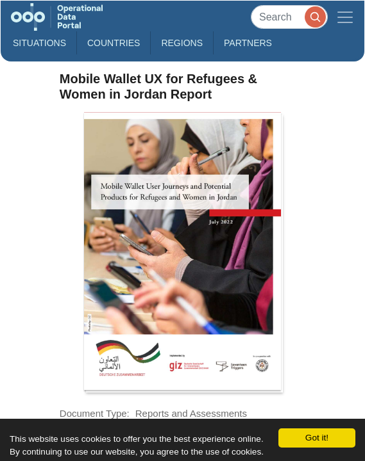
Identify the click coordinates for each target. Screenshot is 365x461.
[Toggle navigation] (345, 17)
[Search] (289, 17)
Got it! (316, 437)
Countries (113, 43)
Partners (248, 43)
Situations (39, 43)
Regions (182, 43)
